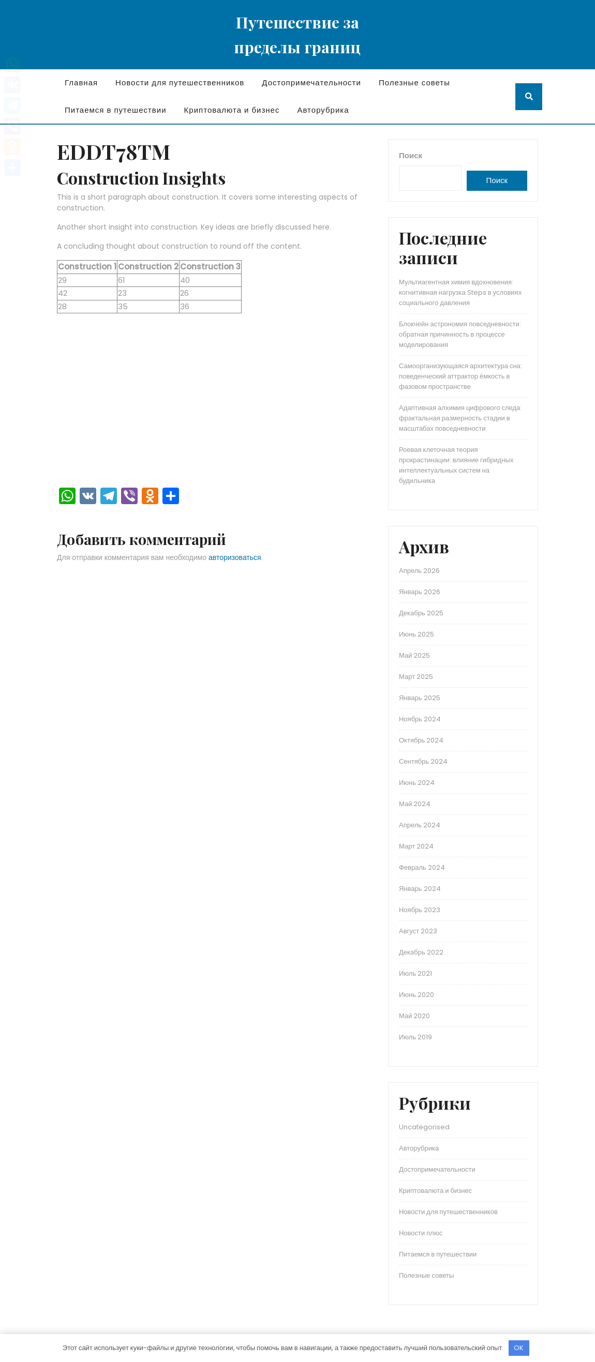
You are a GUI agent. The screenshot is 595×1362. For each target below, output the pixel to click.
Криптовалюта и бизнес (232, 109)
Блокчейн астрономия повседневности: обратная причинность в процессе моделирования (460, 334)
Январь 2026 (419, 592)
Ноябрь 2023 (419, 910)
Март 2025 (416, 677)
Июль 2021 (415, 973)
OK (519, 1348)
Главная (81, 82)
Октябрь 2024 (421, 740)
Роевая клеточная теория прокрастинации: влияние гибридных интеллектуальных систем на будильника (456, 465)
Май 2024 (414, 804)
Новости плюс (420, 1233)
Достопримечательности (311, 82)
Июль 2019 (415, 1037)
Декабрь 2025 (421, 613)
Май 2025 (414, 655)
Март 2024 (416, 846)
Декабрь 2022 (421, 952)
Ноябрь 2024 (420, 719)
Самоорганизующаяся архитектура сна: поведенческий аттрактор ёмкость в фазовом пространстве (460, 376)
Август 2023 (418, 931)
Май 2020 (414, 1016)
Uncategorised (424, 1127)
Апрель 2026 (419, 571)
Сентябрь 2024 (423, 761)
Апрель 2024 (419, 825)
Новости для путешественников (179, 82)
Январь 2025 (419, 698)
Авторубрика (323, 109)
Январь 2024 (420, 889)
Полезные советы (414, 82)
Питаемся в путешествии (116, 109)
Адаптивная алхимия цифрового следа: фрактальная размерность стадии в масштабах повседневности (460, 418)
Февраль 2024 (422, 867)
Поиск (410, 155)
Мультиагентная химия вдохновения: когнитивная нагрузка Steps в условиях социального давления (460, 292)
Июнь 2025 (416, 634)
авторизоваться (235, 557)
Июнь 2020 (416, 995)
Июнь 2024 (417, 783)
